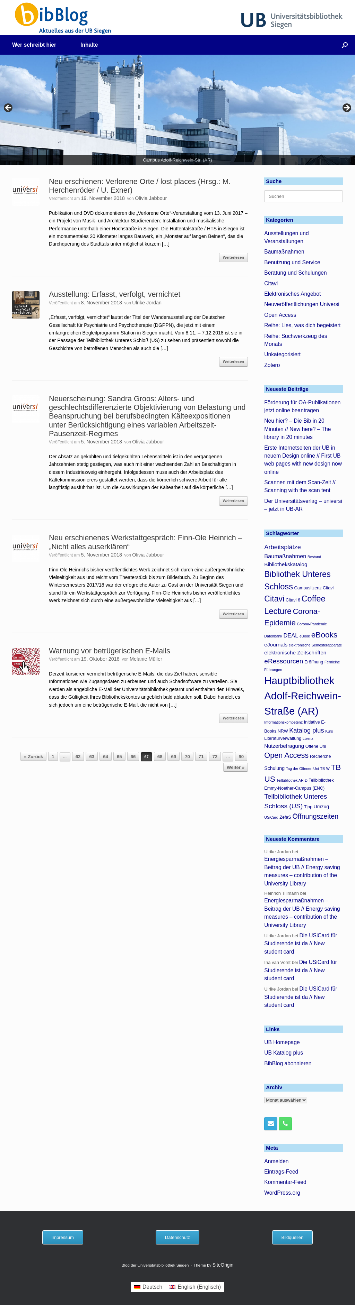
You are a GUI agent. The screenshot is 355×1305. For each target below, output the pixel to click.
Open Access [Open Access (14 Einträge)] (286, 755)
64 (105, 756)
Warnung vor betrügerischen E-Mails (109, 650)
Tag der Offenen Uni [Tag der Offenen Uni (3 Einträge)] (302, 768)
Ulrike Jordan (147, 302)
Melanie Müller (146, 659)
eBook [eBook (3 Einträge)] (305, 636)
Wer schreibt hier (34, 45)
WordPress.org (282, 1193)
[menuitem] (148, 1287)
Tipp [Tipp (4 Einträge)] (308, 807)
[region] (177, 110)
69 (173, 756)
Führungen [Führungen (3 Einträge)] (273, 670)
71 (201, 756)
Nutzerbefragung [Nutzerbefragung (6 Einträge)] (284, 746)
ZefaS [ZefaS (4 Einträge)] (285, 817)
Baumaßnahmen (284, 252)
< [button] (8, 108)
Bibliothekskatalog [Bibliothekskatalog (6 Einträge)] (285, 564)
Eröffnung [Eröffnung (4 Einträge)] (313, 662)
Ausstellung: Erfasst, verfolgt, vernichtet (114, 294)
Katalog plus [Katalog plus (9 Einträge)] (306, 730)
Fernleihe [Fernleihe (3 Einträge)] (332, 662)
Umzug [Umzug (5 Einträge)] (321, 806)
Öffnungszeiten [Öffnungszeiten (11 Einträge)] (315, 816)
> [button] (346, 108)
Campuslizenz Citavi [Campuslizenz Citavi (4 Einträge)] (314, 588)
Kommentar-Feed (285, 1182)
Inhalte (89, 45)
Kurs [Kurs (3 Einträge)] (329, 731)
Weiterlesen (233, 257)
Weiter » (235, 767)
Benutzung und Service (292, 262)
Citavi (271, 283)
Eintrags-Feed (281, 1172)
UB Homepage (282, 1042)
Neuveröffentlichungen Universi (301, 304)
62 (78, 756)
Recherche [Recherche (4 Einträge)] (320, 756)
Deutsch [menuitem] (152, 1287)
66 (133, 756)
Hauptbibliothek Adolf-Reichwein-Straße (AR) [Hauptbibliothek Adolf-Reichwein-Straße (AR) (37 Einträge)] (302, 696)
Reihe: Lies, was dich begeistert (302, 325)
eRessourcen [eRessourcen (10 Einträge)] (283, 661)
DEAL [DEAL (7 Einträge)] (290, 635)
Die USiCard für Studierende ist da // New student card (300, 943)
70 (187, 756)
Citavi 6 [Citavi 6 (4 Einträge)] (293, 600)
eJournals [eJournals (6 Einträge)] (275, 644)
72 (215, 756)
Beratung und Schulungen (295, 273)
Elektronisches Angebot (292, 294)
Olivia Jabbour (151, 198)
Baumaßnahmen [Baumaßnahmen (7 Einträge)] (285, 556)
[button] (345, 45)
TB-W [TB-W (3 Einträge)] (324, 768)
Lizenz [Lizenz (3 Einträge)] (308, 738)
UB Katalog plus (283, 1053)
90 (241, 756)
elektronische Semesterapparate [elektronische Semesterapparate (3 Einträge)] (315, 645)
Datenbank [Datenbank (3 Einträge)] (273, 636)
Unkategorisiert (282, 354)
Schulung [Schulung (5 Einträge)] (274, 768)
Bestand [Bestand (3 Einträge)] (314, 557)
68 (160, 756)
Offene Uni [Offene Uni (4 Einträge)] (315, 746)
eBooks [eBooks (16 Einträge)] (324, 634)
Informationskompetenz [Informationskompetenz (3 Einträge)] (283, 722)
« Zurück (33, 756)
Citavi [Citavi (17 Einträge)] (274, 598)
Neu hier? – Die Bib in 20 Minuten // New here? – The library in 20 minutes (297, 429)
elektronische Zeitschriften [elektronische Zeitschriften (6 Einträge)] (295, 652)
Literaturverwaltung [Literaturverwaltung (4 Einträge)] (282, 738)
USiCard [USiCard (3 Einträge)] (271, 817)
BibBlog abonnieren (287, 1063)
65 (119, 756)
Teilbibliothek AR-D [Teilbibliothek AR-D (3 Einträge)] (291, 780)
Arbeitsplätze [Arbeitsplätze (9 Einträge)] (282, 547)
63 (91, 756)
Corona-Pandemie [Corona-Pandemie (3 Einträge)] (312, 624)
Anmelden (276, 1161)
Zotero (272, 365)
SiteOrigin (223, 1265)
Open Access (280, 315)
